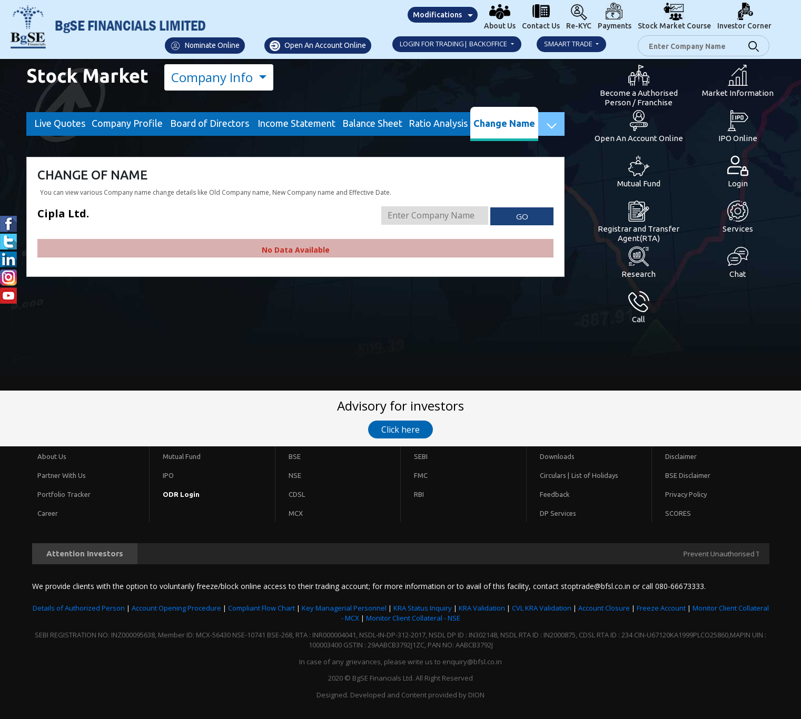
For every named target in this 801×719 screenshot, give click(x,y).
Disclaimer (681, 456)
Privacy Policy (686, 494)
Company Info (213, 77)
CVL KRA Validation (541, 608)
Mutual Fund (182, 456)
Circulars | (554, 475)
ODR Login (181, 494)
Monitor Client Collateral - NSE (413, 618)
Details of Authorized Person (79, 608)
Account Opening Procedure (176, 608)
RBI (419, 494)
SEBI (421, 456)
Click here (400, 429)
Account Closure (604, 608)
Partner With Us (61, 475)
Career (47, 513)
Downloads (557, 456)
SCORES (678, 513)
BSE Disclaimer (687, 475)
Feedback (555, 494)
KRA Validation (482, 608)
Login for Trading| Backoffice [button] (454, 43)
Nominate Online (205, 46)
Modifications (437, 15)
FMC (421, 475)
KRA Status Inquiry (422, 608)
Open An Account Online (318, 46)
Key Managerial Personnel (344, 608)
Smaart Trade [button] (569, 43)
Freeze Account (661, 608)
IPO (168, 475)
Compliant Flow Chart (261, 608)
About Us (51, 456)
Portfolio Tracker (64, 494)
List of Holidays (594, 475)
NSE (295, 475)
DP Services (558, 513)
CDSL (297, 494)
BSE (295, 456)
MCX (296, 513)
